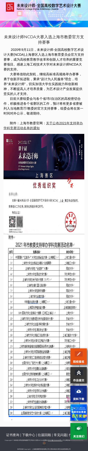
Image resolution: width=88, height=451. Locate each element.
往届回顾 (44, 435)
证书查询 (12, 435)
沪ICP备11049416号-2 (55, 440)
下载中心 (28, 435)
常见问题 (60, 435)
